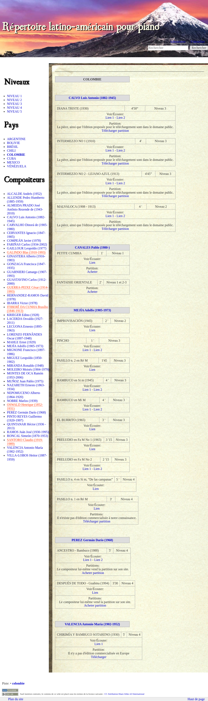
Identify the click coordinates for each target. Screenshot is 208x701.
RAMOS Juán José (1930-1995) (28, 432)
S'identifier (198, 41)
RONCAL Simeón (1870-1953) (27, 436)
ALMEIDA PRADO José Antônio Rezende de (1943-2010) (25, 209)
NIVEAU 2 (14, 100)
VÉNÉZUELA (16, 166)
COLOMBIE (16, 154)
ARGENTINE (16, 139)
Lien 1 (109, 117)
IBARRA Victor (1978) (22, 303)
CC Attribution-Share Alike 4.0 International (124, 694)
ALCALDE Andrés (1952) (24, 193)
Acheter (92, 271)
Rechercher (199, 47)
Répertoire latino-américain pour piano (80, 25)
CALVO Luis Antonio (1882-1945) (92, 98)
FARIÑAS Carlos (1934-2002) (27, 244)
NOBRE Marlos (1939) (22, 401)
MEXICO (13, 162)
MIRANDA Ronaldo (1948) (25, 365)
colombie (18, 683)
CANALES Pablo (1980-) (92, 247)
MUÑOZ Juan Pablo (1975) (25, 381)
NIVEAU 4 (14, 107)
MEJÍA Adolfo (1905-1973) (25, 346)
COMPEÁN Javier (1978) (24, 240)
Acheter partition (93, 573)
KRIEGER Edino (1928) (23, 315)
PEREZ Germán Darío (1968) (26, 412)
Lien (92, 262)
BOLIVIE (13, 143)
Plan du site (15, 699)
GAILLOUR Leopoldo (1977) (26, 248)
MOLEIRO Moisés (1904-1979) (28, 369)
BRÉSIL (12, 146)
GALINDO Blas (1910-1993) (26, 252)
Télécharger (98, 657)
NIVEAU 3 (14, 103)
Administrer (177, 41)
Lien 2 (121, 117)
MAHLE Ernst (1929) (21, 342)
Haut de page (196, 699)
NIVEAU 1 (14, 96)
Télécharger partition (115, 130)
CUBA (11, 158)
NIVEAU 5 (14, 111)
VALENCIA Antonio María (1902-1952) (92, 624)
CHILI (11, 150)
